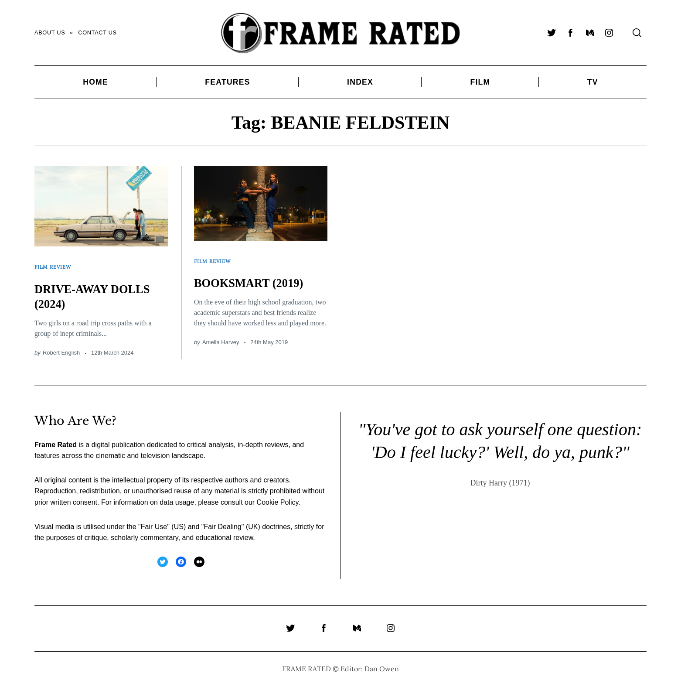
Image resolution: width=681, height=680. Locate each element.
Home (95, 82)
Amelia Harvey (220, 336)
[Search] (637, 32)
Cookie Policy (278, 496)
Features (227, 82)
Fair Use (154, 520)
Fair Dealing (222, 520)
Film (480, 82)
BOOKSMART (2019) (256, 276)
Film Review (54, 263)
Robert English (61, 347)
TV (592, 82)
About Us (49, 32)
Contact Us (97, 32)
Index (360, 82)
